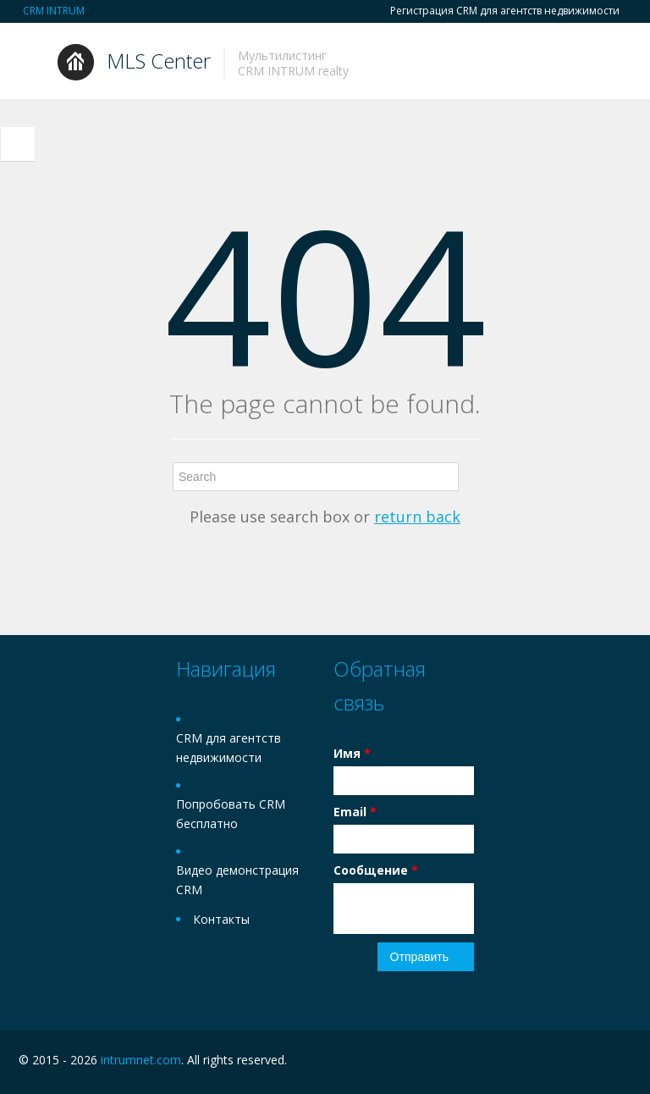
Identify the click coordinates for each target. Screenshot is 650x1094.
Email (355, 812)
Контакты (221, 919)
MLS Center (159, 61)
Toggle (18, 144)
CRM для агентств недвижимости (228, 747)
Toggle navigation (33, 63)
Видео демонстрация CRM (237, 880)
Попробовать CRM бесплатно (230, 814)
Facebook (586, 1062)
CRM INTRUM (54, 10)
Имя (352, 753)
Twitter (621, 1062)
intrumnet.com (141, 1060)
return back (417, 516)
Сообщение (375, 870)
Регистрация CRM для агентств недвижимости (505, 11)
